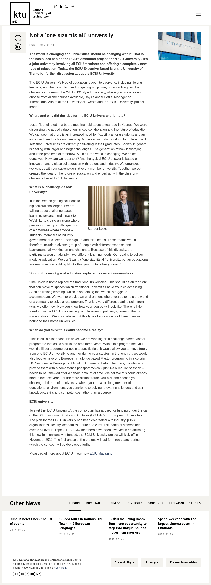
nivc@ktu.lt (60, 567)
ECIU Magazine (101, 453)
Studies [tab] (195, 503)
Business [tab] (114, 503)
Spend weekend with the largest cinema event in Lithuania (177, 523)
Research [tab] (176, 503)
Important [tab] (94, 503)
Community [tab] (156, 503)
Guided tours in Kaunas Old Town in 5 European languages (80, 523)
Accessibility (124, 562)
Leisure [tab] (75, 503)
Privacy (152, 562)
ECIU (33, 45)
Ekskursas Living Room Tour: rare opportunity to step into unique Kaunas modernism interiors (128, 526)
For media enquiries (183, 562)
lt (61, 6)
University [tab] (134, 503)
